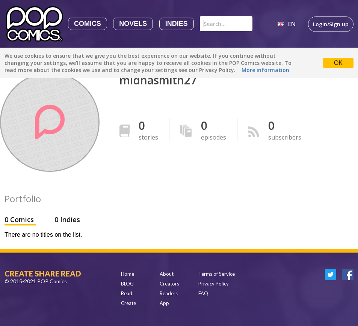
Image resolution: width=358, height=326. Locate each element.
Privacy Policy (213, 284)
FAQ (203, 293)
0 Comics (20, 219)
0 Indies (67, 219)
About (167, 274)
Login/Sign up (331, 24)
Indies (176, 23)
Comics (87, 23)
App (164, 303)
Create (128, 303)
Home (127, 274)
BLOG (127, 284)
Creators (169, 284)
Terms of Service (216, 274)
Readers (169, 293)
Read (126, 293)
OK (338, 63)
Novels (133, 23)
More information (265, 70)
